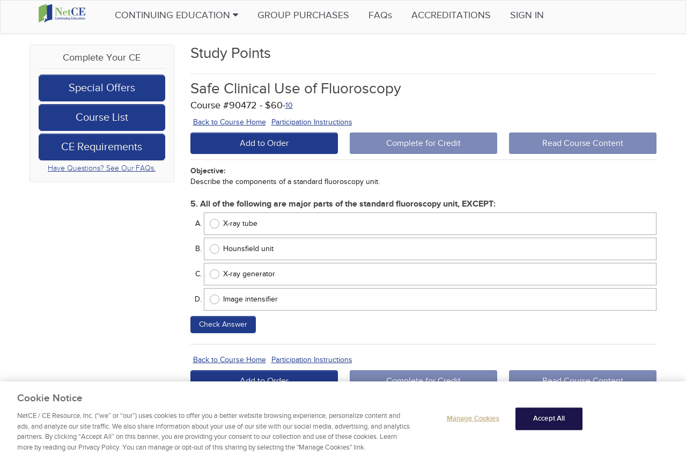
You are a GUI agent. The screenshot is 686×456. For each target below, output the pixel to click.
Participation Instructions (311, 122)
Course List (102, 117)
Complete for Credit (423, 143)
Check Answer (223, 324)
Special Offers (102, 88)
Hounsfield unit (248, 248)
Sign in (548, 15)
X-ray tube (240, 223)
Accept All (549, 422)
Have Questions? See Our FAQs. (102, 168)
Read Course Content (582, 143)
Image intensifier (250, 299)
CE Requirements (101, 147)
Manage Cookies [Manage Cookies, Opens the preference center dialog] (473, 422)
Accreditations (472, 15)
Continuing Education (197, 15)
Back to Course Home (229, 122)
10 (289, 105)
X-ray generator (249, 273)
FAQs (401, 15)
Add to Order (264, 143)
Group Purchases (324, 15)
